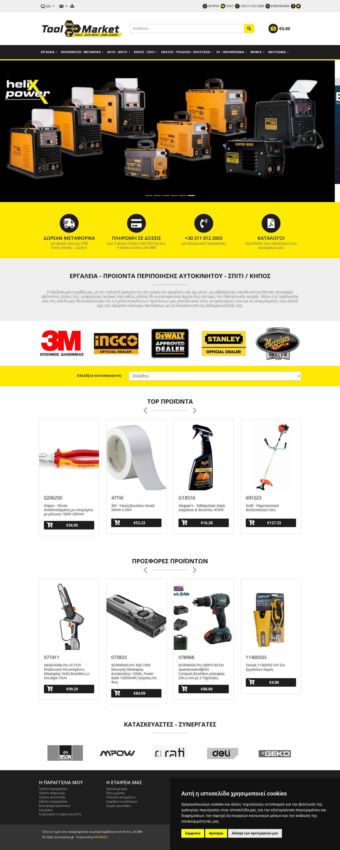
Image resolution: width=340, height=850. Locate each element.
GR (46, 6)
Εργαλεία (48, 52)
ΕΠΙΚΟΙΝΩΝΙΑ (277, 6)
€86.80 (196, 689)
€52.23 (129, 522)
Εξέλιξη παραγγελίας (53, 801)
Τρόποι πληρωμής (52, 793)
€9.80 (264, 682)
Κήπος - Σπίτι (144, 52)
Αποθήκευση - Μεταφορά (81, 52)
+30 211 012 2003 (249, 6)
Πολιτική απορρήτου (121, 797)
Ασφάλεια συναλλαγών (121, 801)
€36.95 (62, 525)
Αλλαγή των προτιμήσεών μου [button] (255, 833)
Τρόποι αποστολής (52, 797)
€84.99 (129, 693)
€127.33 (265, 522)
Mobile (256, 52)
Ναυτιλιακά (277, 52)
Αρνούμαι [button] (216, 833)
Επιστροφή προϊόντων (55, 805)
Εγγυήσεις (46, 810)
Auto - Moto (117, 52)
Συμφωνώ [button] (192, 833)
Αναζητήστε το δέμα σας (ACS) (60, 814)
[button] (25, 131)
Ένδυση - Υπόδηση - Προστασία (186, 52)
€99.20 (62, 689)
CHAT (227, 6)
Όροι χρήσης (115, 793)
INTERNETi (101, 837)
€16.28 (196, 522)
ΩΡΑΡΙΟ (211, 6)
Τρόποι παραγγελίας (53, 789)
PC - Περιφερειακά (231, 52)
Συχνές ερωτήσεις (118, 805)
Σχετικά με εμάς (117, 789)
